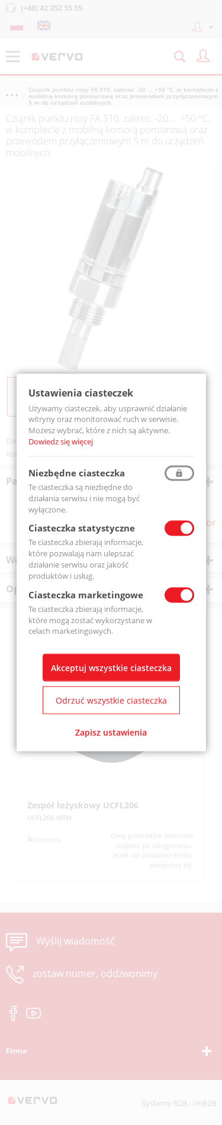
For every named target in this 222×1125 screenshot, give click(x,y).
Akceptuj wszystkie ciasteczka (111, 667)
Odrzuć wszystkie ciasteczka (111, 700)
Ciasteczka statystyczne (81, 528)
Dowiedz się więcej (60, 441)
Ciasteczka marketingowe (85, 594)
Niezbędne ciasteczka (76, 472)
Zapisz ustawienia (111, 732)
